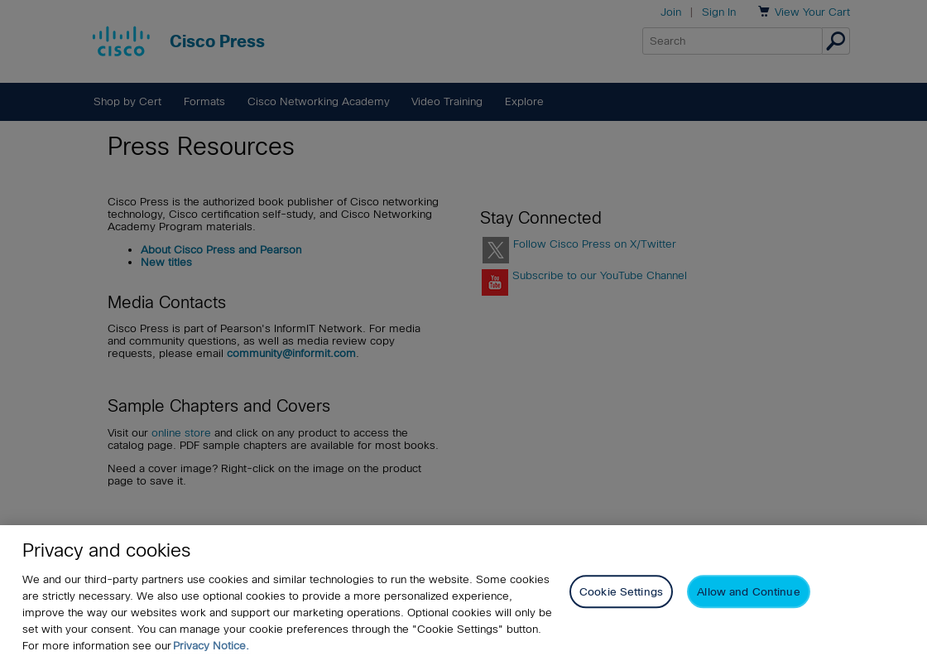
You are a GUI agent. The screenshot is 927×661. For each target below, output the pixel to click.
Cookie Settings (621, 592)
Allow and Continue (748, 592)
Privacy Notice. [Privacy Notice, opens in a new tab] (211, 645)
